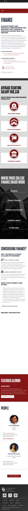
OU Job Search (5, 502)
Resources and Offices (12, 505)
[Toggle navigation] (2, 10)
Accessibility (5, 500)
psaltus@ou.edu (9, 461)
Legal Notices (17, 502)
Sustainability (11, 500)
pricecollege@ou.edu (5, 509)
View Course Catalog (8, 67)
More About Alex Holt (7, 396)
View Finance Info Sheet (9, 68)
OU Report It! (21, 505)
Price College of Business (10, 488)
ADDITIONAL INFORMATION (13, 72)
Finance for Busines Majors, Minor (11, 55)
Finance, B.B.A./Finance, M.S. (10, 60)
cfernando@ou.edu (10, 433)
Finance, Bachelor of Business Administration (14, 53)
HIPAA (17, 500)
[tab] (14, 72)
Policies (11, 502)
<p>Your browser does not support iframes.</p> (14, 343)
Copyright (4, 505)
